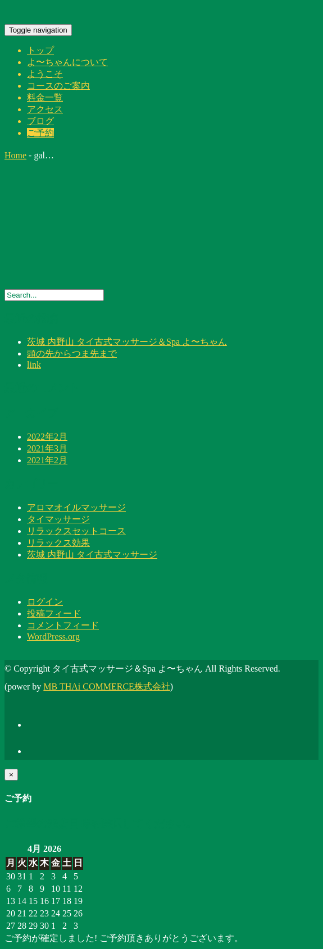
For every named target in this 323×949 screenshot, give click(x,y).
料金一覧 (45, 97)
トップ (40, 50)
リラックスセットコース (76, 531)
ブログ (40, 121)
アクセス (45, 109)
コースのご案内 (58, 85)
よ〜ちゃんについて (67, 62)
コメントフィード (63, 625)
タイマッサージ (58, 519)
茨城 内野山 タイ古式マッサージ (92, 554)
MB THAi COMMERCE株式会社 (106, 686)
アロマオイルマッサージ (76, 507)
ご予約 (40, 133)
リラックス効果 (58, 543)
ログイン (45, 601)
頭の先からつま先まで (72, 353)
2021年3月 (47, 448)
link (34, 364)
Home (15, 155)
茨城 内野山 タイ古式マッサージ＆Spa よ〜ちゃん (127, 341)
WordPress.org (53, 636)
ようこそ (45, 74)
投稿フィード (54, 613)
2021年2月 (47, 460)
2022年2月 (47, 436)
